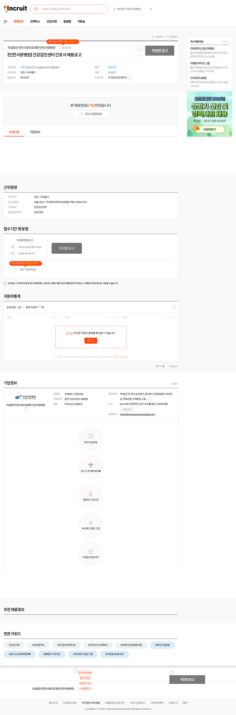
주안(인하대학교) (54, 202)
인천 (36, 197)
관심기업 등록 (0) (25, 270)
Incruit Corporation (121, 708)
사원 (36, 212)
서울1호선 (39, 202)
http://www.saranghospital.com (137, 414)
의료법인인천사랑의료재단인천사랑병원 (31, 48)
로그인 (69, 333)
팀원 (41, 212)
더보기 (174, 383)
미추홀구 (44, 197)
